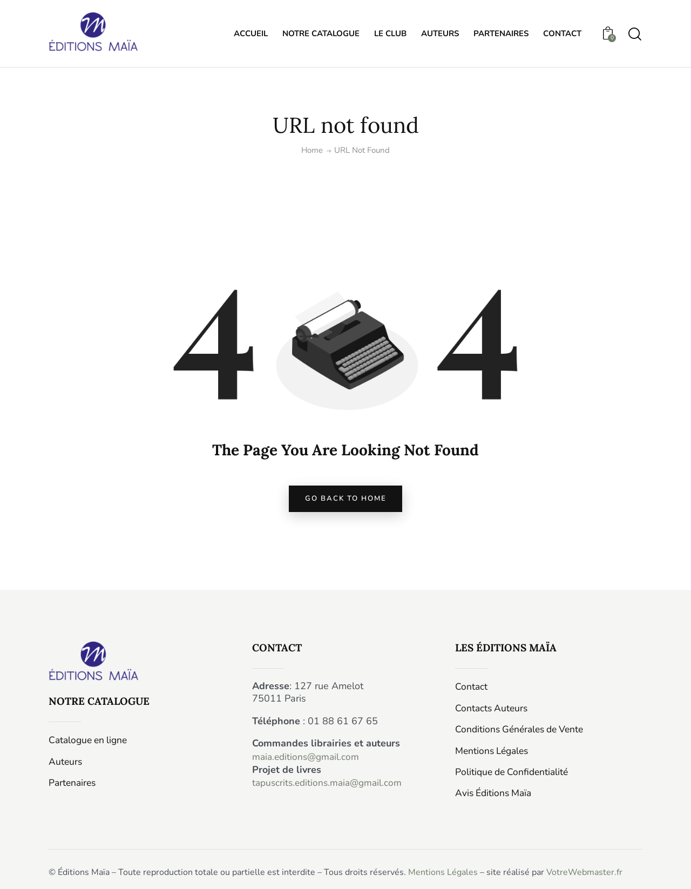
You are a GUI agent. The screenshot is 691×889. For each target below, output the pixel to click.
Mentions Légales (443, 871)
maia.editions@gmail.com (307, 761)
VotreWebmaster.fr (584, 871)
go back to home (345, 501)
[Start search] (634, 35)
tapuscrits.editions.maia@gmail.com (330, 786)
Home (312, 150)
